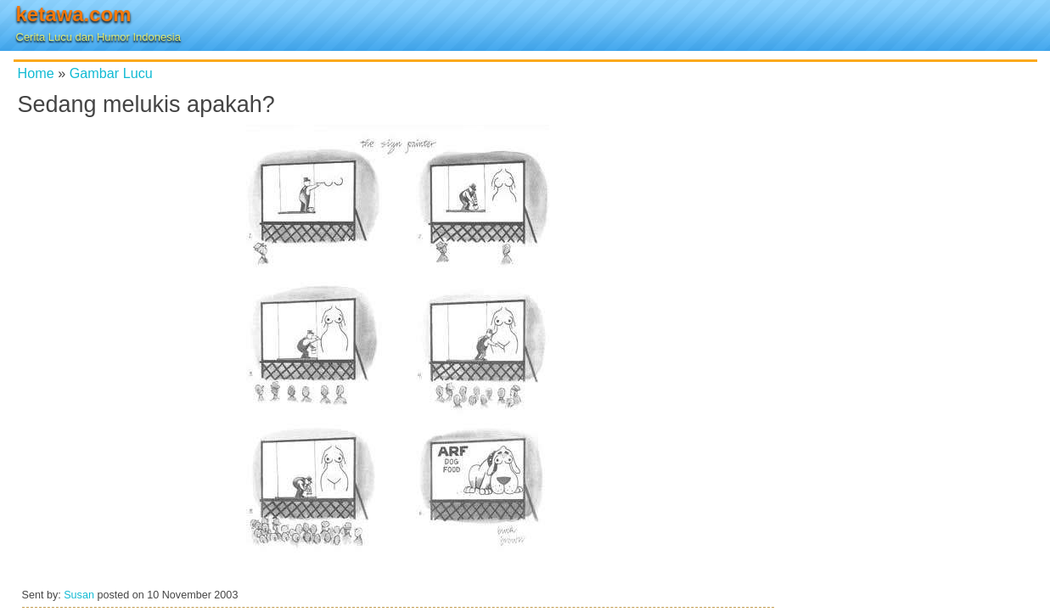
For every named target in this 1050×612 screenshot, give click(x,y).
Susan (79, 595)
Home (36, 73)
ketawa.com (74, 14)
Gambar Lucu (111, 73)
